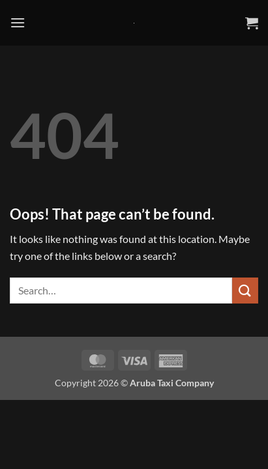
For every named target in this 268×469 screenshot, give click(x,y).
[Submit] (245, 290)
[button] (17, 22)
